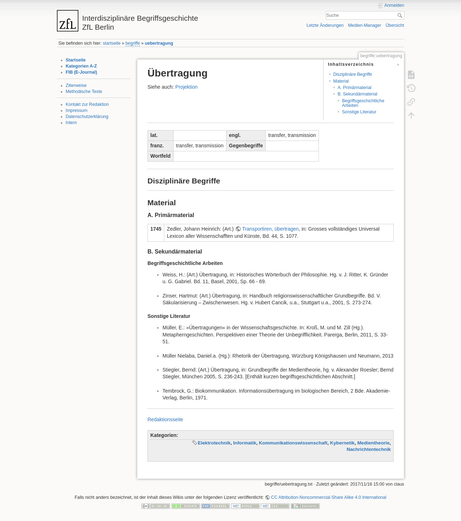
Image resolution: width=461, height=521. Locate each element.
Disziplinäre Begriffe (352, 74)
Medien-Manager (364, 25)
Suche (400, 15)
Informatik (244, 443)
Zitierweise (76, 85)
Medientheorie (373, 443)
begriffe (133, 43)
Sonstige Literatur (359, 111)
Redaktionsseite (165, 419)
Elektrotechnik (214, 443)
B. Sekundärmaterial (357, 94)
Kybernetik (342, 443)
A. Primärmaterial (355, 87)
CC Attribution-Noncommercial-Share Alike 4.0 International (328, 497)
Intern (71, 122)
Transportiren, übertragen (270, 229)
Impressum (77, 110)
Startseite (76, 60)
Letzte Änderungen (325, 25)
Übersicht (394, 25)
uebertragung (159, 43)
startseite (112, 43)
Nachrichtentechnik (369, 449)
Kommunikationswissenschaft (293, 443)
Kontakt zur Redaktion (87, 104)
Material (341, 81)
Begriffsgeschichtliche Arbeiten (363, 103)
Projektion (186, 87)
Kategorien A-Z (81, 66)
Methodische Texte (84, 91)
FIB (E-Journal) (81, 72)
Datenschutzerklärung (87, 116)
